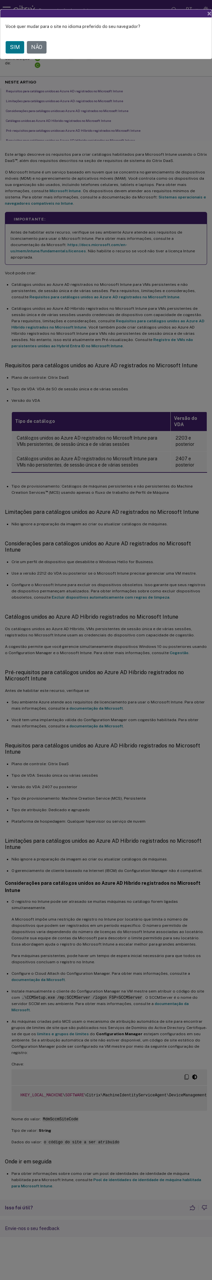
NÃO (36, 47)
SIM (15, 47)
